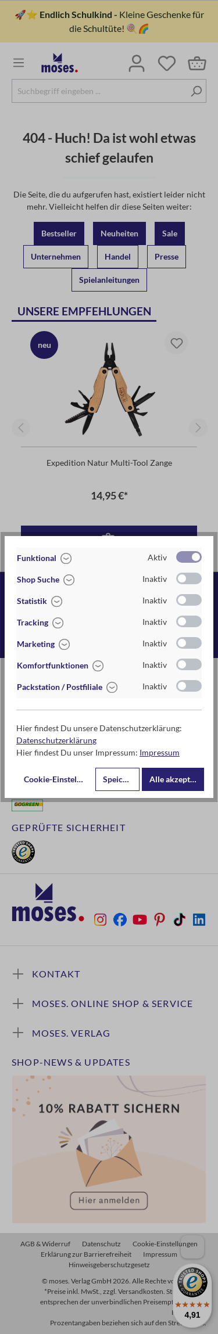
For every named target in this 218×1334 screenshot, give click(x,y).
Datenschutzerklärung (56, 740)
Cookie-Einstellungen (58, 779)
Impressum (160, 752)
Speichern (121, 779)
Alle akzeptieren (176, 779)
